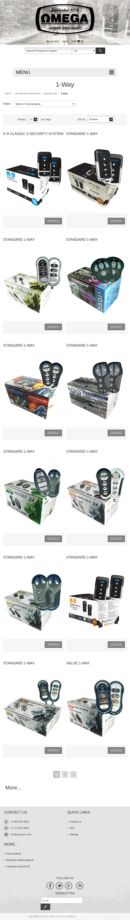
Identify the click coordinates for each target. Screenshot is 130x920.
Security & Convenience (27, 93)
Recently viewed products (20, 860)
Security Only (50, 93)
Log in (65, 41)
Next (73, 774)
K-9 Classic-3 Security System (33, 134)
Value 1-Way (78, 663)
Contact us (75, 821)
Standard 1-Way (82, 134)
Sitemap (74, 834)
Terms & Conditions (66, 916)
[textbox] (48, 51)
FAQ (72, 828)
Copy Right (33, 916)
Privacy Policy (48, 916)
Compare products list (18, 866)
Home (8, 93)
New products (13, 853)
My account (52, 41)
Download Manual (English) (83, 214)
